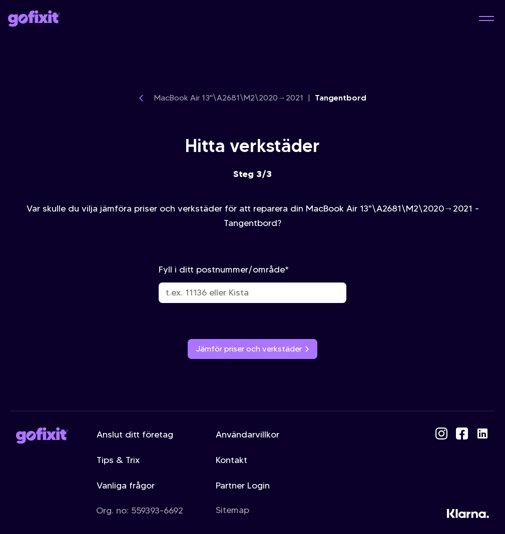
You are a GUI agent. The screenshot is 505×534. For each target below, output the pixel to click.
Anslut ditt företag (135, 434)
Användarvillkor (247, 434)
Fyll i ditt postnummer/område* (253, 283)
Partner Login (243, 485)
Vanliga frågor (126, 485)
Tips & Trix (118, 460)
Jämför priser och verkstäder (253, 349)
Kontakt (231, 460)
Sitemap (232, 510)
